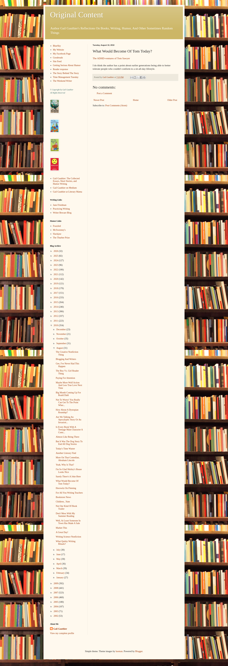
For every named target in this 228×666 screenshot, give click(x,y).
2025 (56, 256)
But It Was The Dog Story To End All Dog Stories (69, 442)
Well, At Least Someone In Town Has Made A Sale (68, 522)
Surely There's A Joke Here (68, 476)
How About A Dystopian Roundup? (67, 411)
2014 (56, 307)
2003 (56, 611)
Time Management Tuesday (66, 77)
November (61, 334)
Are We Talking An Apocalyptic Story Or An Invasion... (68, 420)
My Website (58, 50)
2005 (56, 602)
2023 (56, 265)
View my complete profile (62, 633)
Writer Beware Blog (62, 213)
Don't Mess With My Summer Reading (65, 514)
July (58, 550)
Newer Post (98, 100)
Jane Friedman (59, 205)
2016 (56, 297)
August (59, 348)
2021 (56, 274)
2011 (56, 321)
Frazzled (57, 226)
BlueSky (57, 46)
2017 (56, 293)
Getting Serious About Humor (67, 65)
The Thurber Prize (61, 237)
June (58, 554)
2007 (56, 592)
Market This (61, 528)
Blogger (138, 651)
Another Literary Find (66, 453)
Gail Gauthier (60, 629)
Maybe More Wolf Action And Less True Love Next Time (69, 385)
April (59, 564)
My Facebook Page (62, 53)
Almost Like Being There (67, 437)
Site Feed (57, 61)
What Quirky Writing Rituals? (65, 542)
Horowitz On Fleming (66, 488)
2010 (56, 325)
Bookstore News (63, 497)
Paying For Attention (65, 378)
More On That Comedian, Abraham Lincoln (67, 459)
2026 (56, 251)
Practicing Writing (61, 209)
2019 (56, 283)
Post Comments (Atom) (116, 105)
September (61, 343)
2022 (56, 269)
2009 (56, 583)
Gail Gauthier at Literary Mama (67, 192)
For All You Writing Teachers (69, 493)
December (61, 329)
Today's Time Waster (65, 448)
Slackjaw (57, 234)
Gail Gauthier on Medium (65, 188)
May (58, 559)
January (60, 577)
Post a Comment (104, 93)
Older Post (172, 100)
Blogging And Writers (66, 359)
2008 (56, 588)
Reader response (60, 69)
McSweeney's (59, 230)
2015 (56, 302)
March (59, 568)
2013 (56, 311)
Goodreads (58, 57)
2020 (56, 279)
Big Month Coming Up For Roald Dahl (68, 394)
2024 (56, 260)
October (60, 338)
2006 (56, 597)
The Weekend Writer (62, 81)
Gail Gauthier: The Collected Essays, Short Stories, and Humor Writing (66, 181)
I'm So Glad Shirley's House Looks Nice (69, 470)
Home (136, 100)
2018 (56, 288)
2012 (56, 316)
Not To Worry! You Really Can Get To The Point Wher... (68, 403)
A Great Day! (62, 532)
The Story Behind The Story (66, 73)
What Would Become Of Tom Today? (67, 482)
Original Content (76, 14)
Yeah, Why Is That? (65, 465)
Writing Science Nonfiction (68, 536)
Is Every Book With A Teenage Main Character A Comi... (69, 430)
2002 (56, 616)
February (60, 573)
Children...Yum (63, 501)
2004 (56, 606)
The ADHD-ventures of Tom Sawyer (111, 58)
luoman (119, 651)
